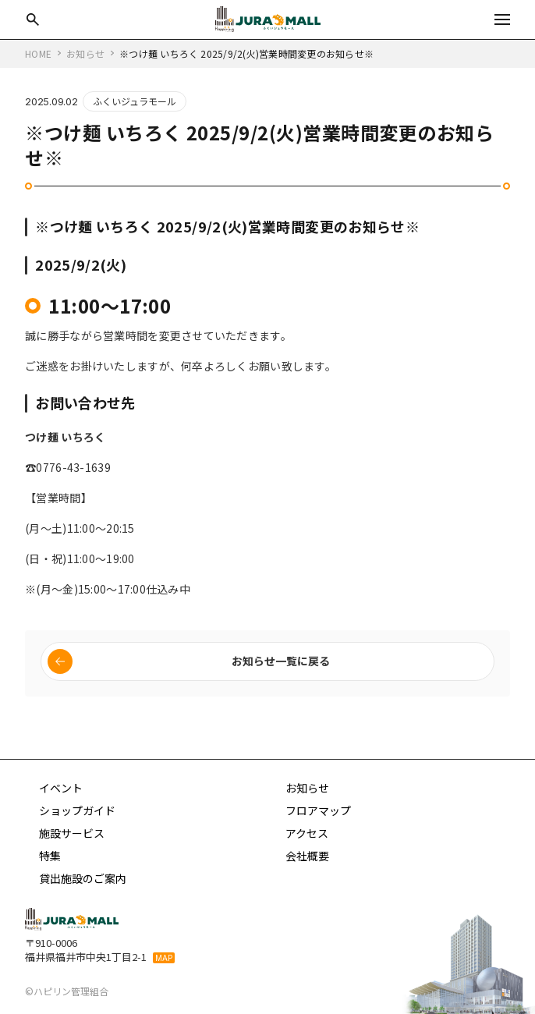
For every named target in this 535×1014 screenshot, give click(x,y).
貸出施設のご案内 (82, 878)
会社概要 (307, 855)
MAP (163, 958)
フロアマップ (318, 810)
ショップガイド (77, 810)
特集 (50, 855)
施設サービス (72, 833)
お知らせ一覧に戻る (281, 660)
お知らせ (307, 788)
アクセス (306, 833)
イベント (61, 788)
